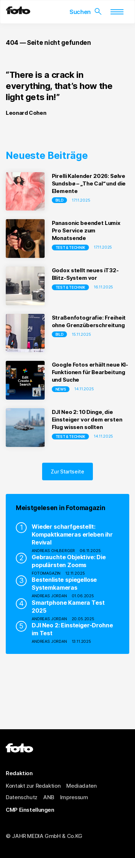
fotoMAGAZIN (46, 573)
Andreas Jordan (49, 595)
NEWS (60, 389)
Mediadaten (81, 785)
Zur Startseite (67, 471)
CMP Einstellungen (30, 809)
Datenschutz (21, 797)
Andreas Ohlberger (53, 550)
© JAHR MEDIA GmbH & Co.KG (44, 836)
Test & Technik (70, 247)
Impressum (74, 797)
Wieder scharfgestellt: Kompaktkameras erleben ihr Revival (72, 534)
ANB (48, 797)
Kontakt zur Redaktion (33, 785)
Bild (59, 200)
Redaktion (19, 773)
